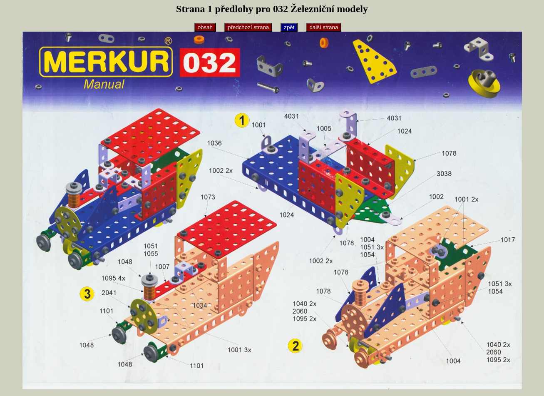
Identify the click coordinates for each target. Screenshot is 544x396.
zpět (289, 27)
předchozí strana (248, 27)
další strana (323, 27)
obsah (205, 27)
